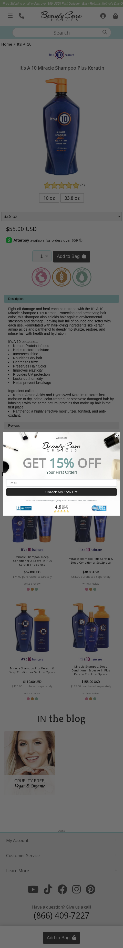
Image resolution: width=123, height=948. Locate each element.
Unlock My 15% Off (61, 492)
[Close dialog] (117, 436)
